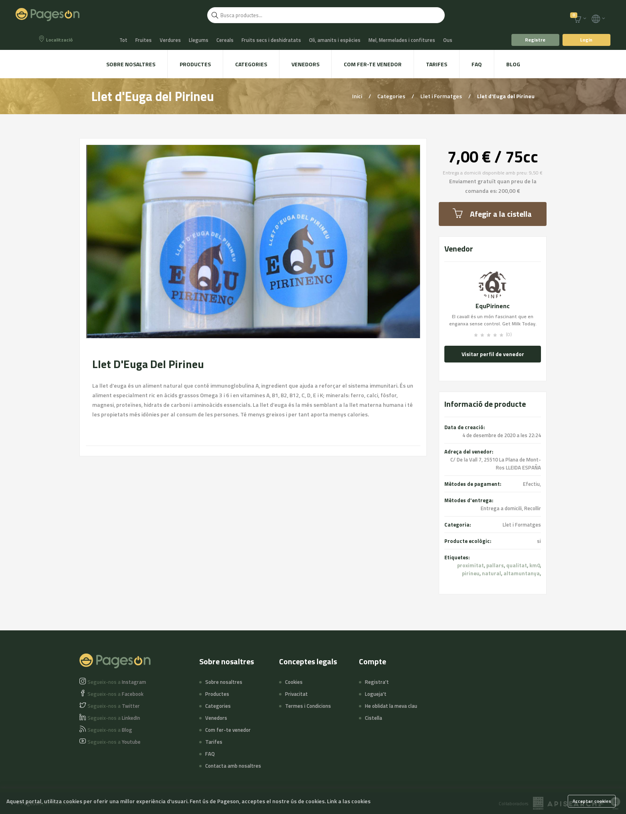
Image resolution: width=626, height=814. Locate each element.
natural (491, 573)
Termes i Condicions (308, 706)
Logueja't (375, 694)
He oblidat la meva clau (391, 706)
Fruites (143, 40)
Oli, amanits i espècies (335, 40)
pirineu (470, 573)
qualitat (516, 565)
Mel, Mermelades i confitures (401, 40)
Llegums (198, 40)
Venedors (305, 64)
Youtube (114, 742)
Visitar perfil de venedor (493, 354)
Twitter (113, 706)
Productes (195, 64)
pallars (495, 565)
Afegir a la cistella (492, 214)
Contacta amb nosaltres (233, 766)
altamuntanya (521, 573)
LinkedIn (113, 718)
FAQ (476, 64)
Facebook (115, 694)
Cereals (225, 40)
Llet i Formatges (441, 96)
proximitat (470, 565)
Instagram (116, 682)
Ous (447, 40)
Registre (535, 40)
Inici (357, 96)
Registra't (377, 682)
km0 (534, 565)
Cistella (373, 718)
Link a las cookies (348, 801)
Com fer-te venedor (373, 64)
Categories (251, 64)
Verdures (170, 40)
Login (586, 40)
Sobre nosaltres (130, 64)
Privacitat (296, 694)
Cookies (294, 682)
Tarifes (436, 64)
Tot (123, 40)
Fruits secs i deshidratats (271, 40)
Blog (513, 64)
